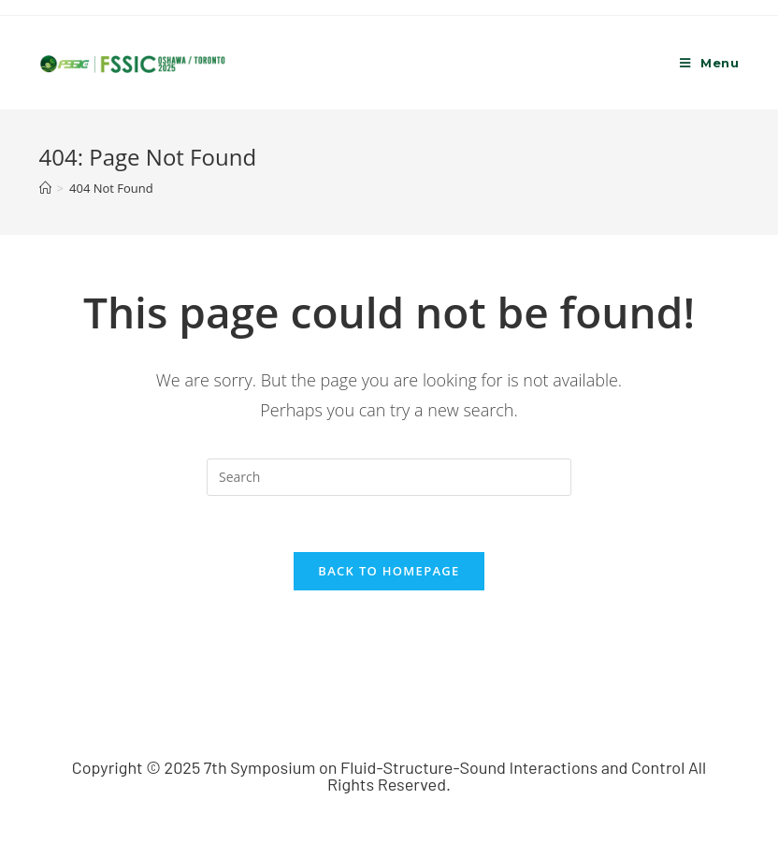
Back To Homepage (388, 570)
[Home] (45, 188)
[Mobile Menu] (710, 62)
